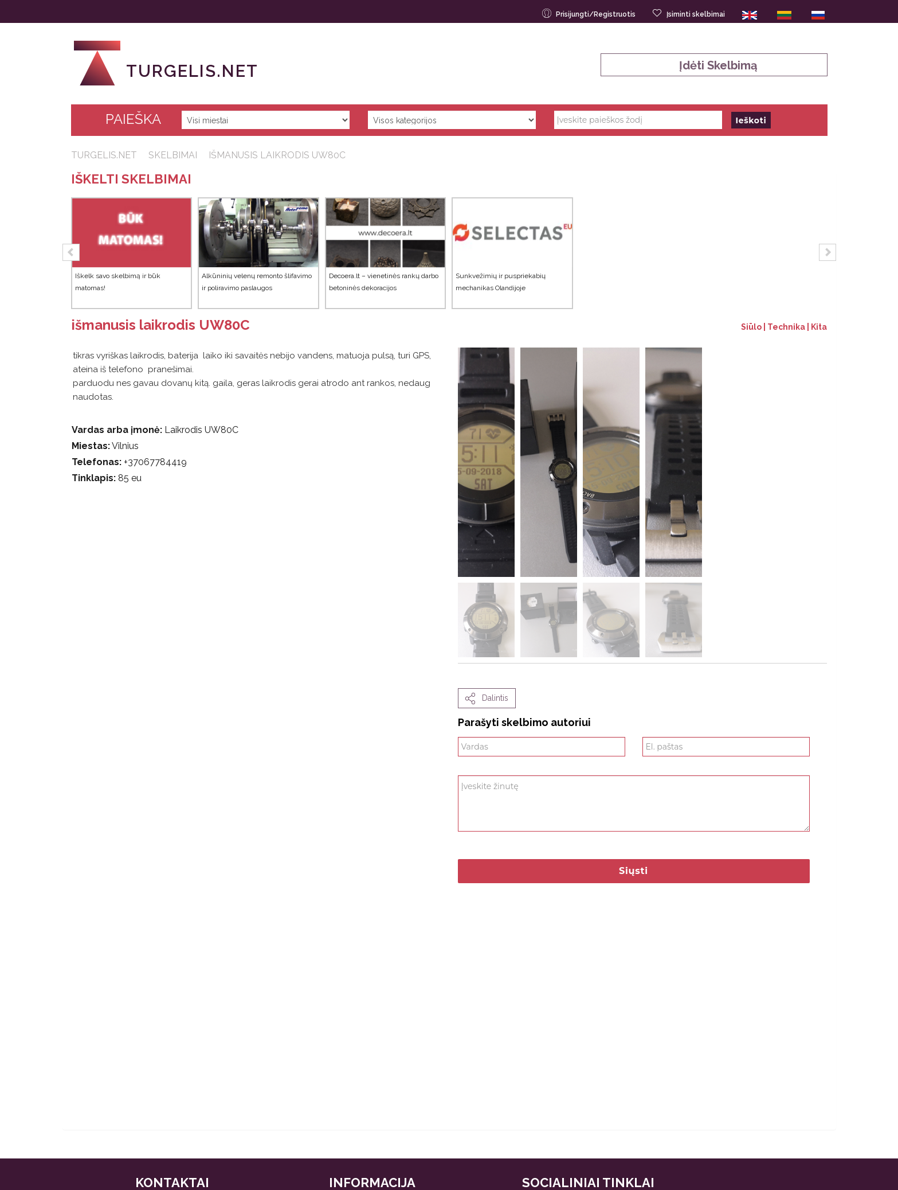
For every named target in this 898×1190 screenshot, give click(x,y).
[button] (71, 252)
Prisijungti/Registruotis (589, 13)
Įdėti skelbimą (713, 65)
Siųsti (633, 870)
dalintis (486, 698)
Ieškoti (751, 120)
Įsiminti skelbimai (690, 13)
